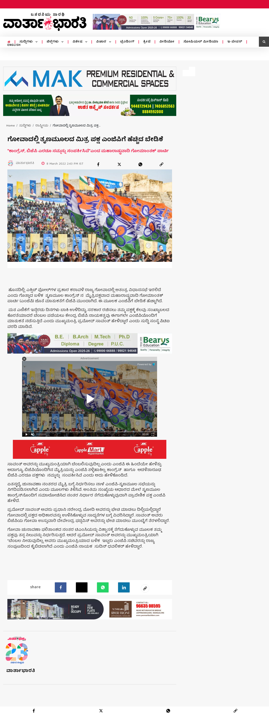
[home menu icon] (9, 42)
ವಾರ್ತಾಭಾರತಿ (20, 671)
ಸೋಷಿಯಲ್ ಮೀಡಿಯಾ (200, 42)
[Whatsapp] (103, 587)
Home (10, 125)
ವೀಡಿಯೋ (167, 42)
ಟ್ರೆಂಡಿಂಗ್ (127, 42)
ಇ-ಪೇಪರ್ (234, 42)
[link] (161, 164)
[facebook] (98, 164)
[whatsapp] (140, 164)
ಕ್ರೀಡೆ (147, 42)
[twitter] (119, 164)
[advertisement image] (157, 22)
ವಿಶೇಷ (78, 42)
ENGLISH (14, 45)
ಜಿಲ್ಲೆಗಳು (53, 42)
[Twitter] (82, 587)
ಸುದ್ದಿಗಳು (26, 42)
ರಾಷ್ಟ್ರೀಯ (41, 125)
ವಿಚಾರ (101, 42)
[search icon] (264, 42)
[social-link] (145, 588)
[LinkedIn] (124, 587)
